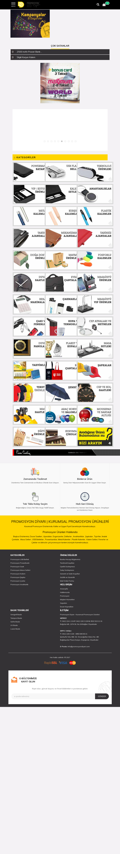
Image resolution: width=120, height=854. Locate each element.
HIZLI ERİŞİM (66, 584)
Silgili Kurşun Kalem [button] (26, 57)
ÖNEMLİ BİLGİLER (68, 555)
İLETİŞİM (64, 610)
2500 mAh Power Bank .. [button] (29, 51)
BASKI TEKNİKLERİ (19, 610)
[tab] (60, 51)
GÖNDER (102, 696)
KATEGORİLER (17, 555)
